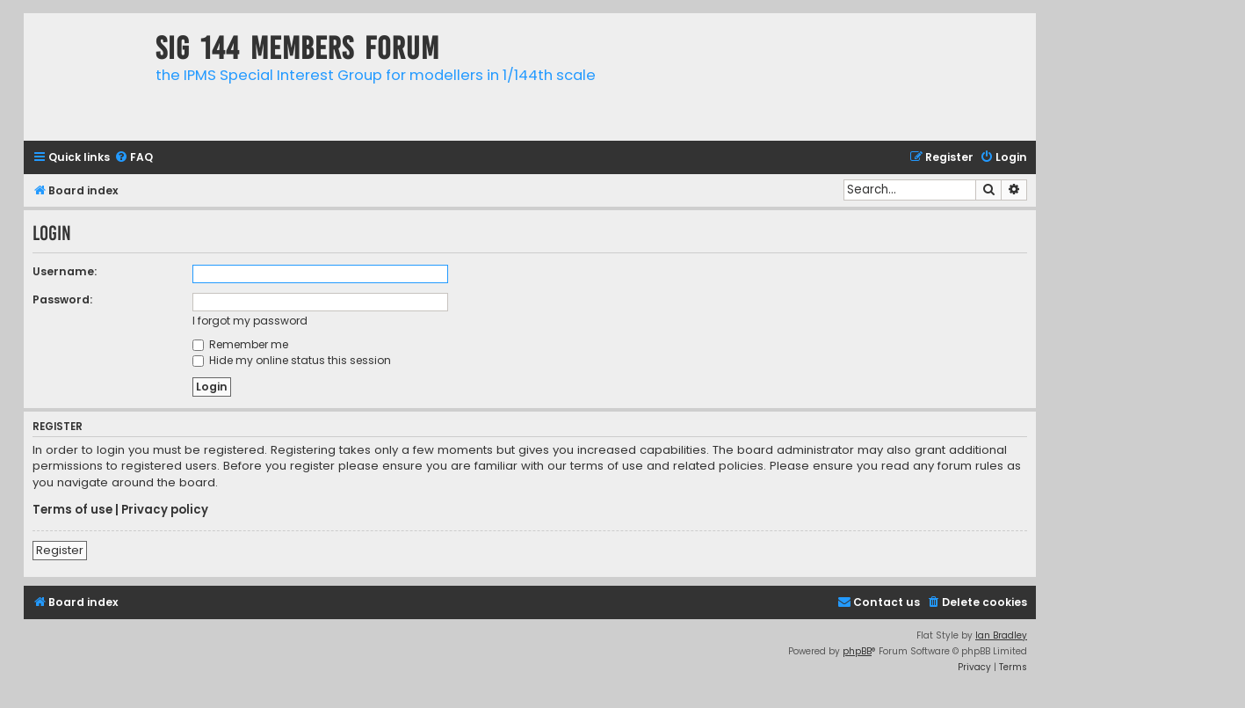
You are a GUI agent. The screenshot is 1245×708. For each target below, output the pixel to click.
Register (59, 550)
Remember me (240, 344)
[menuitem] (133, 158)
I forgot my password (250, 320)
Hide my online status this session (291, 360)
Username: (65, 271)
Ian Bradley (1001, 635)
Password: (62, 299)
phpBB (857, 651)
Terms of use (72, 510)
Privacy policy (164, 510)
